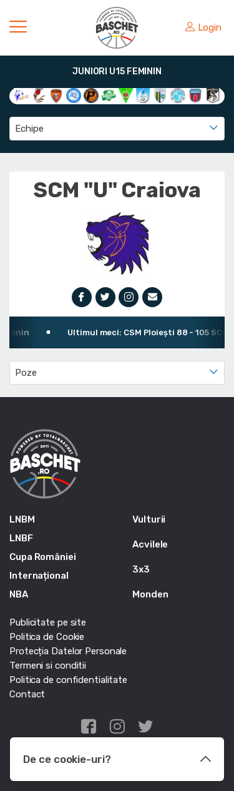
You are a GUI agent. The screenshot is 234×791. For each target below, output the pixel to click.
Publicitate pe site (47, 622)
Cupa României (42, 557)
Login (203, 27)
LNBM (22, 519)
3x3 (141, 569)
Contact (27, 694)
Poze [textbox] (26, 372)
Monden (150, 594)
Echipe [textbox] (29, 128)
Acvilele (150, 544)
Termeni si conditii (47, 665)
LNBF (21, 538)
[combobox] (117, 128)
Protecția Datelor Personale (68, 651)
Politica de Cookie (46, 636)
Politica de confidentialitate (68, 679)
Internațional (39, 575)
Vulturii (148, 519)
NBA (18, 594)
